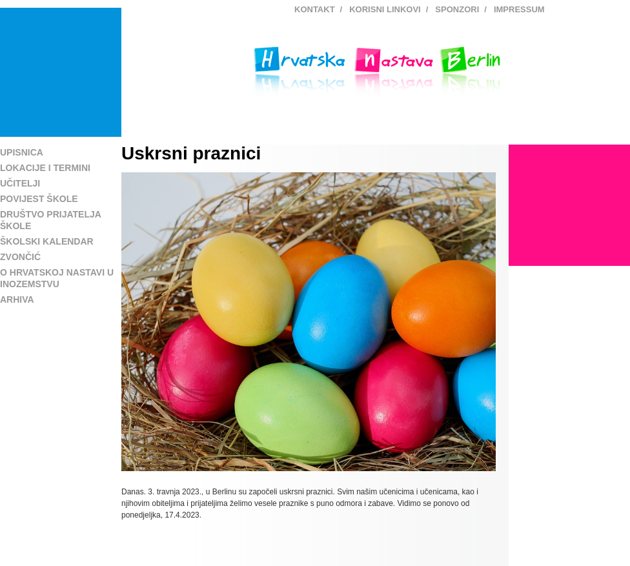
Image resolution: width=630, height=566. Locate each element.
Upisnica (21, 152)
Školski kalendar (47, 241)
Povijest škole (39, 199)
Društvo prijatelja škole (50, 220)
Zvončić (20, 257)
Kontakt (314, 9)
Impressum (519, 9)
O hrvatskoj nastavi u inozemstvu (57, 278)
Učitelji (20, 183)
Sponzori (457, 9)
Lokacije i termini (45, 168)
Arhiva (17, 299)
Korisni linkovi (385, 9)
